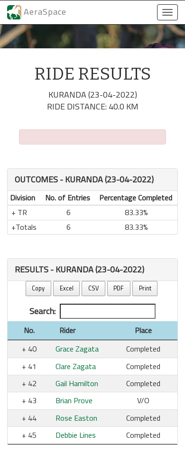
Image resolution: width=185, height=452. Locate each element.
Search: (92, 311)
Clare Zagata (76, 366)
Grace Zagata (77, 348)
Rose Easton (76, 418)
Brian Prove (74, 400)
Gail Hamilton (77, 383)
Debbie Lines (76, 435)
